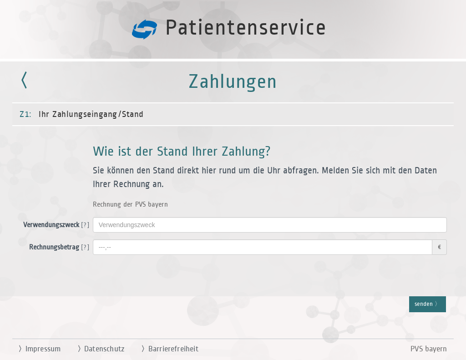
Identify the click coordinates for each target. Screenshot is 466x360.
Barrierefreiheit (166, 349)
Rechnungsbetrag (57, 247)
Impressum (36, 349)
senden (428, 304)
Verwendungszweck (54, 225)
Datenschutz (97, 349)
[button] (233, 180)
